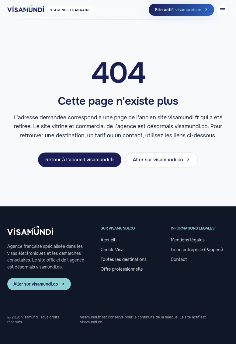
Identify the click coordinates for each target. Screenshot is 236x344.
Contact (179, 259)
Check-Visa (112, 249)
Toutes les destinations (124, 259)
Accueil (108, 240)
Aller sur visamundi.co (161, 159)
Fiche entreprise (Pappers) (197, 249)
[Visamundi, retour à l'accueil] (50, 10)
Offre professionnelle (122, 269)
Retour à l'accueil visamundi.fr (79, 159)
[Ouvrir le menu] (223, 10)
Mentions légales (188, 240)
